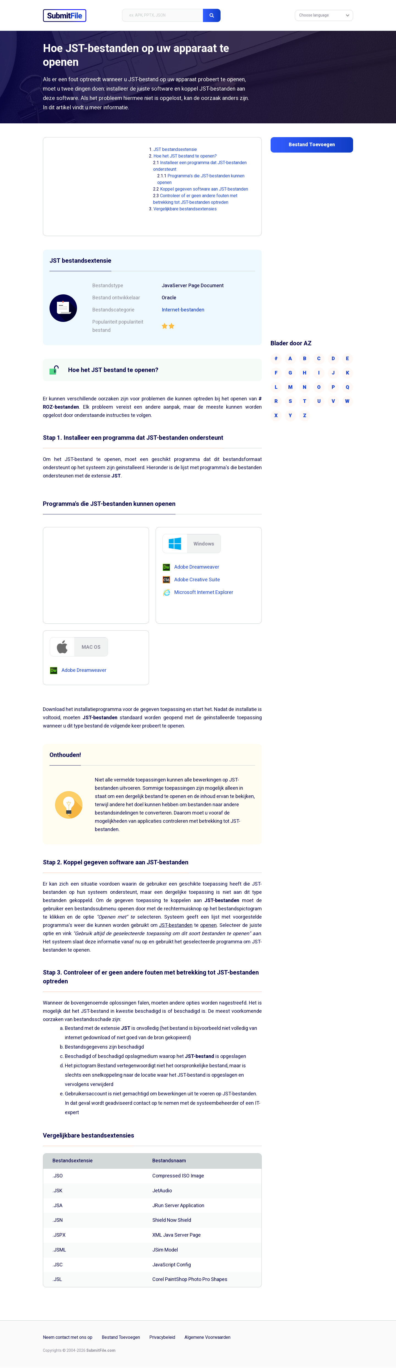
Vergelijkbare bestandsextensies (185, 209)
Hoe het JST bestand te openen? (185, 156)
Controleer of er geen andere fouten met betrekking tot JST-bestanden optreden (195, 199)
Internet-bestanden (183, 310)
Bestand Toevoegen (121, 1338)
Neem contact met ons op (67, 1338)
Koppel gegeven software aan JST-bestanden (204, 189)
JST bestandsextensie (175, 149)
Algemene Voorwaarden (207, 1338)
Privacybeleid (162, 1338)
